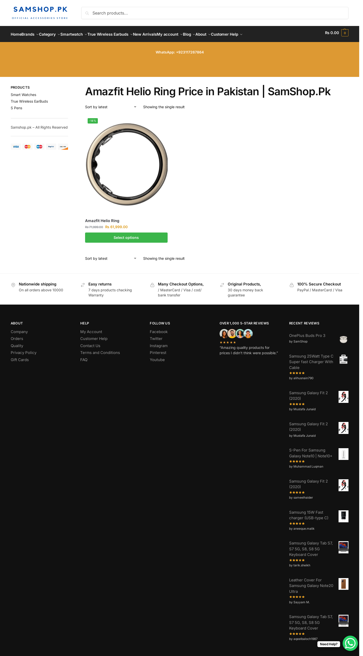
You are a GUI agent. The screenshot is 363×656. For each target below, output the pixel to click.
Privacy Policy (23, 349)
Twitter (156, 335)
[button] (336, 32)
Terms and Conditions (100, 349)
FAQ (83, 356)
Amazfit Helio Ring (102, 217)
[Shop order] (111, 103)
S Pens (16, 105)
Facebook (159, 328)
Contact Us (90, 342)
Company (19, 328)
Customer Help (93, 335)
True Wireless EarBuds (29, 98)
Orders (17, 335)
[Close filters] (69, 85)
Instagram (159, 342)
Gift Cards (20, 356)
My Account (91, 328)
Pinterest (158, 349)
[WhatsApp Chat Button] (350, 643)
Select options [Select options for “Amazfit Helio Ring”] (126, 235)
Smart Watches (23, 92)
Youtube (157, 356)
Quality (17, 342)
